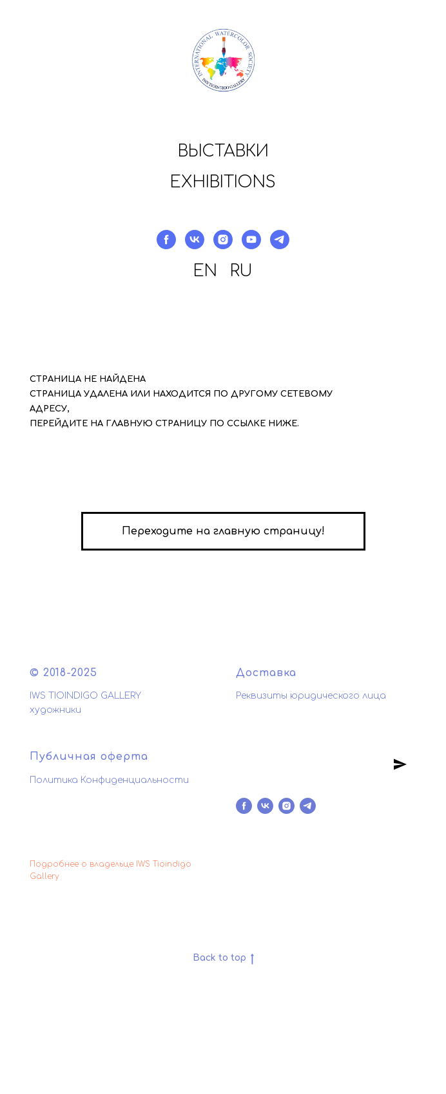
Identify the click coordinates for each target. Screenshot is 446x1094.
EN (205, 271)
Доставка (266, 673)
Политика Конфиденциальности (109, 780)
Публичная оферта (89, 756)
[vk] (194, 239)
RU (241, 271)
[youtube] (251, 239)
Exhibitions (223, 182)
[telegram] (279, 239)
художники (55, 710)
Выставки (223, 151)
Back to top (223, 959)
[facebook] (166, 239)
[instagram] (223, 239)
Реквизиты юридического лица (311, 696)
